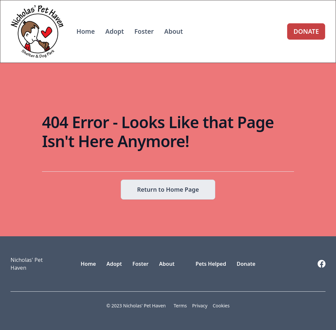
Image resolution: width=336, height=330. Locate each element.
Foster (144, 31)
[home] (37, 31)
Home (85, 31)
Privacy (200, 305)
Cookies (221, 305)
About (173, 31)
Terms (180, 305)
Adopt (114, 31)
